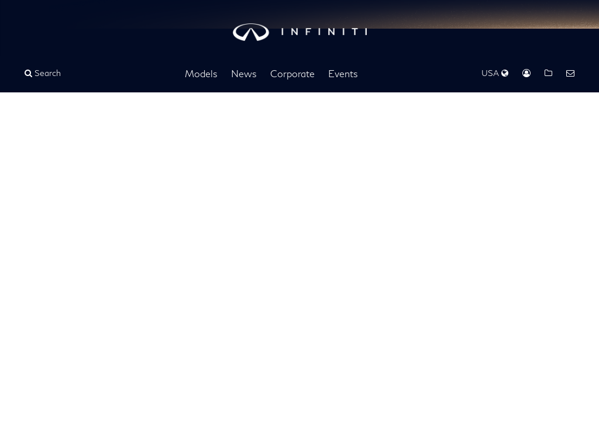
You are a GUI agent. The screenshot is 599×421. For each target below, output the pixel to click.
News (244, 73)
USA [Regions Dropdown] (494, 73)
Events (343, 73)
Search (43, 73)
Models (201, 73)
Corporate (292, 73)
